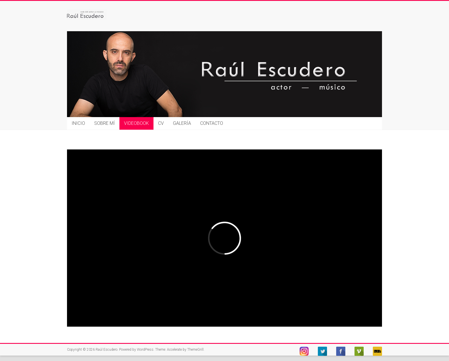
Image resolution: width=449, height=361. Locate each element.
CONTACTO (211, 123)
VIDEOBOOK (136, 123)
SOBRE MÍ (104, 123)
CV (161, 123)
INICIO (78, 123)
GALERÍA (182, 123)
